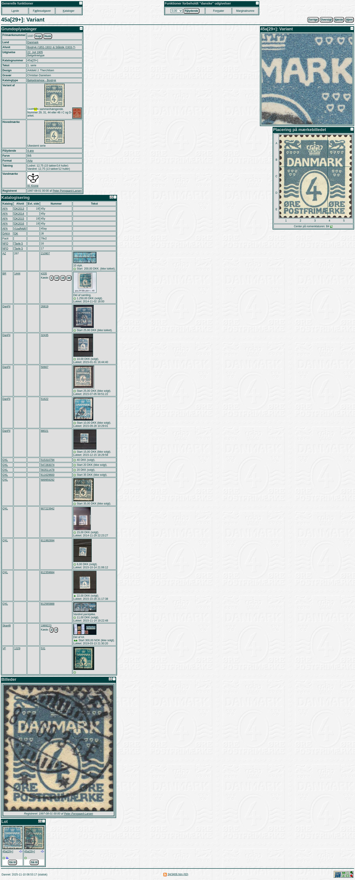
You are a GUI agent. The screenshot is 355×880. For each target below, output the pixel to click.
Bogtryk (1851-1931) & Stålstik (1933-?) (51, 47)
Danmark (32, 42)
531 (43, 648)
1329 (17, 648)
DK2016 (19, 223)
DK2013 (19, 208)
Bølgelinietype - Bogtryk (41, 80)
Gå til (12, 862)
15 (62, 278)
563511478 (47, 469)
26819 (44, 306)
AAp (30, 160)
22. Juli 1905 (35, 52)
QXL (5, 460)
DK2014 (19, 213)
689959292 (47, 479)
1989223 (46, 625)
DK (16, 233)
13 (56, 278)
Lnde (15, 10)
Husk (47, 36)
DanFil (6, 306)
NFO (5, 243)
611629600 (47, 474)
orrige (313, 19)
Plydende (191, 10)
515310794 (47, 460)
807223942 (47, 508)
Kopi (38, 36)
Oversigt (326, 19)
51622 (44, 399)
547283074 (47, 464)
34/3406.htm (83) (178, 874)
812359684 (47, 572)
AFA (5, 208)
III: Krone (32, 185)
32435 (44, 335)
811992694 (47, 540)
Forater (218, 10)
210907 (45, 253)
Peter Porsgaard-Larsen (67, 190)
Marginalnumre (245, 10)
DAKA (6, 233)
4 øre (30, 150)
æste (339, 19)
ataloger (68, 10)
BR (4, 273)
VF (4, 648)
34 (68, 278)
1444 (17, 273)
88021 (44, 431)
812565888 (47, 603)
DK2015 (19, 218)
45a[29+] (7, 851)
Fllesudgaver (42, 10)
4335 (44, 273)
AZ (4, 253)
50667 (44, 367)
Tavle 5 (18, 243)
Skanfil (6, 625)
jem (349, 19)
